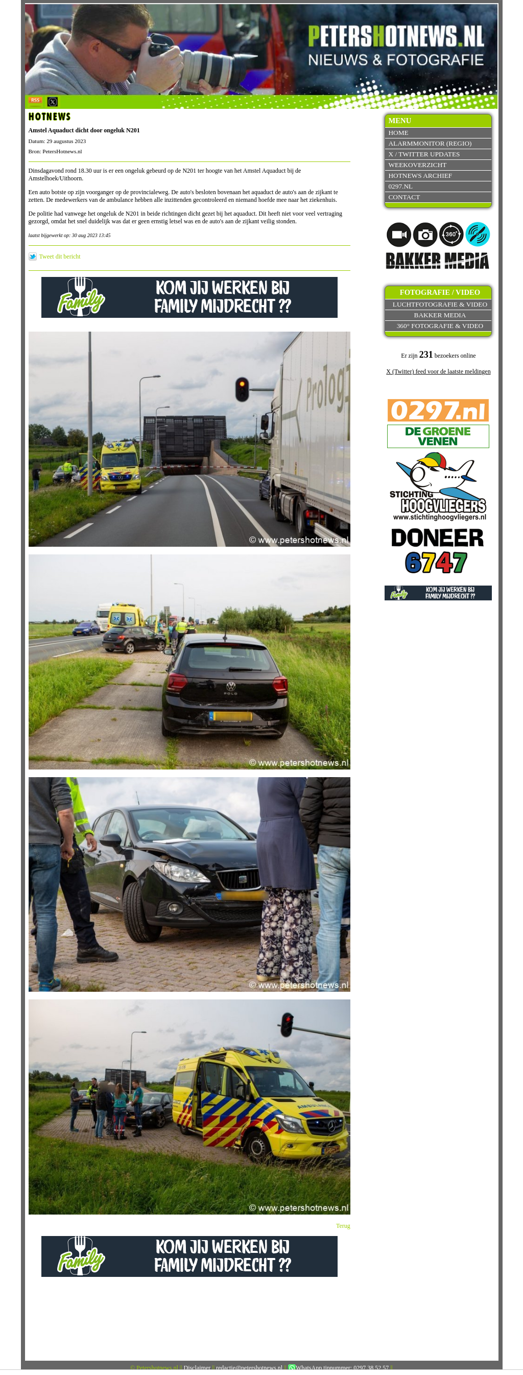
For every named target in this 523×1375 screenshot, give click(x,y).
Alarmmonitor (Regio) (429, 143)
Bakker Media (440, 315)
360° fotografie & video (440, 326)
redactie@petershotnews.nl (249, 1367)
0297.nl (400, 186)
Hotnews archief (420, 175)
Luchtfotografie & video (440, 304)
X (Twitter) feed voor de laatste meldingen (438, 371)
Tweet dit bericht (60, 256)
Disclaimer (197, 1367)
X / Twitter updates (424, 154)
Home (398, 132)
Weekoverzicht (417, 165)
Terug (343, 1225)
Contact (404, 197)
